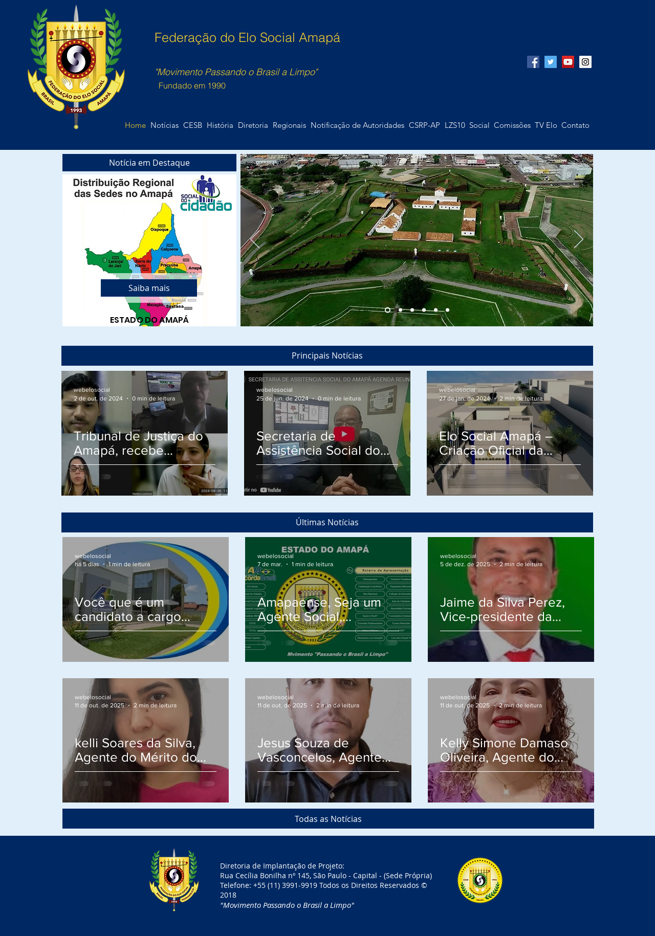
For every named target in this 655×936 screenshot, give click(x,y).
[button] (575, 125)
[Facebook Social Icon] (533, 62)
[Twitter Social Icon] (550, 62)
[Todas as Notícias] (328, 819)
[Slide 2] (400, 310)
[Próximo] (578, 240)
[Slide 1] (387, 310)
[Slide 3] (412, 310)
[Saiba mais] (149, 288)
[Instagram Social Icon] (585, 62)
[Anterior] (254, 240)
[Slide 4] (424, 310)
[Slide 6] (447, 310)
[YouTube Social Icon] (568, 62)
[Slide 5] (436, 310)
